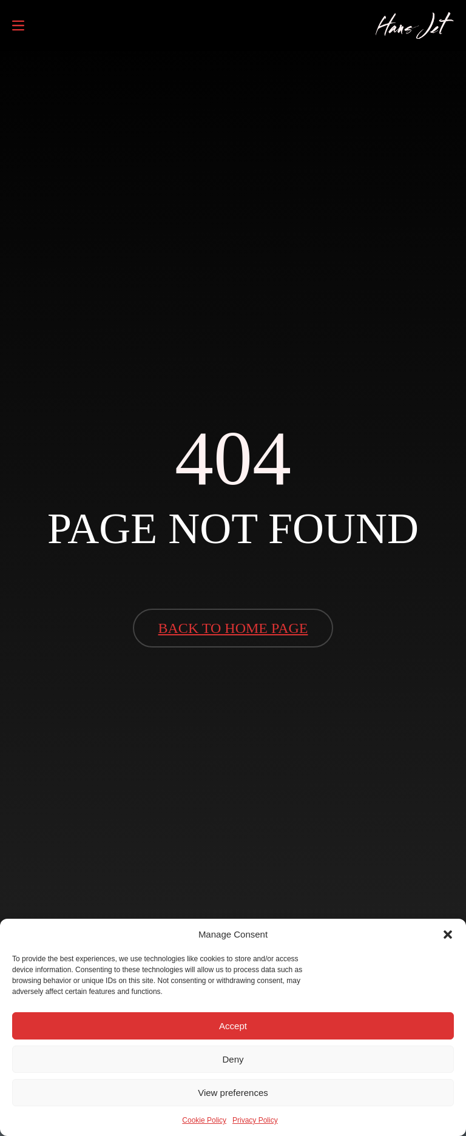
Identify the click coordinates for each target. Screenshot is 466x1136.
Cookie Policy (204, 1120)
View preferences (233, 1092)
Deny (232, 1059)
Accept (233, 1026)
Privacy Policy (255, 1120)
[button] (448, 934)
